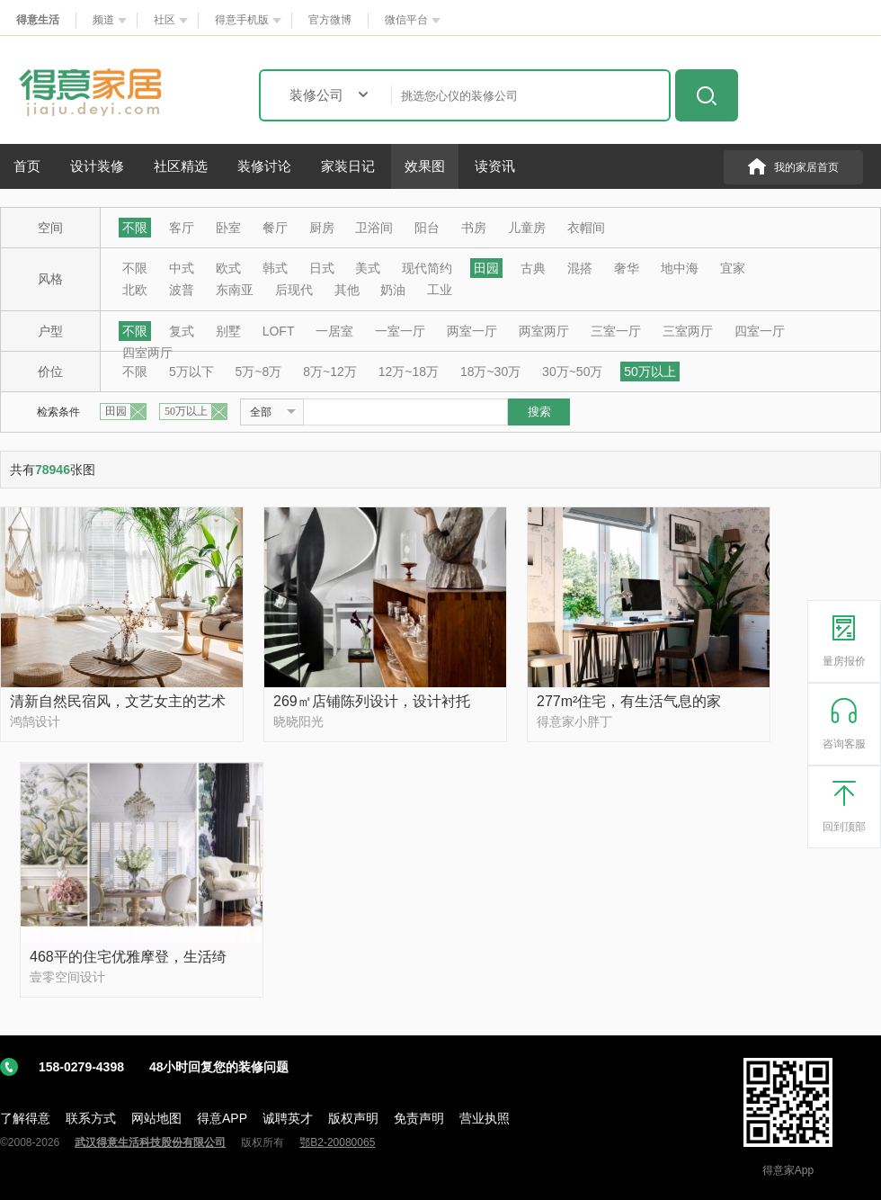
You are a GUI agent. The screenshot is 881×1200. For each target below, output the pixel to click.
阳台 (427, 227)
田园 (486, 268)
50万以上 (650, 371)
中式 (181, 268)
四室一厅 (759, 331)
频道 (103, 19)
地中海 (680, 268)
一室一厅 (400, 331)
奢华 (626, 268)
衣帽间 (586, 227)
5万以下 (191, 371)
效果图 (425, 166)
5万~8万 (259, 371)
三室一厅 (616, 331)
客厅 (181, 227)
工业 (439, 289)
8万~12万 (330, 371)
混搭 (579, 268)
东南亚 (235, 289)
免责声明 (419, 1118)
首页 (26, 166)
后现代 (294, 289)
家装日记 (348, 166)
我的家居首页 (806, 167)
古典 (533, 268)
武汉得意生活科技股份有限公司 (150, 1142)
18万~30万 (490, 371)
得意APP (222, 1118)
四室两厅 (147, 352)
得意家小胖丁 (574, 721)
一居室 (334, 331)
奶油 (392, 289)
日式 (321, 268)
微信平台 (406, 19)
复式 (181, 331)
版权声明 (353, 1118)
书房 (473, 227)
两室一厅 (472, 331)
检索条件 (58, 412)
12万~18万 (408, 371)
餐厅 (275, 227)
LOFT (279, 331)
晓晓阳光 (298, 721)
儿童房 (527, 227)
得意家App (788, 1170)
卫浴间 (374, 227)
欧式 (228, 268)
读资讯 (495, 166)
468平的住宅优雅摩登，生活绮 (128, 956)
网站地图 (156, 1118)
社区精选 (181, 166)
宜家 (732, 268)
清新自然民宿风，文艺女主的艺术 (118, 701)
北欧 (134, 289)
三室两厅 (688, 331)
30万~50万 (572, 371)
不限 (134, 227)
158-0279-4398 (164, 1067)
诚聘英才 (288, 1118)
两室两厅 (544, 331)
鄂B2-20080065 (337, 1142)
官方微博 (330, 19)
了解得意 (25, 1118)
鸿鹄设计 (35, 721)
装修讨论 (264, 166)
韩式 (275, 268)
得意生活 (37, 19)
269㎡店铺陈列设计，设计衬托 (371, 701)
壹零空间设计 (67, 977)
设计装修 (97, 166)
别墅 (228, 331)
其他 (347, 289)
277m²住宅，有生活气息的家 (629, 701)
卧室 (228, 227)
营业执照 (484, 1118)
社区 (164, 19)
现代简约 (427, 268)
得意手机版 (242, 19)
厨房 (321, 227)
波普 (181, 289)
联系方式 (91, 1118)
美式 (367, 268)
